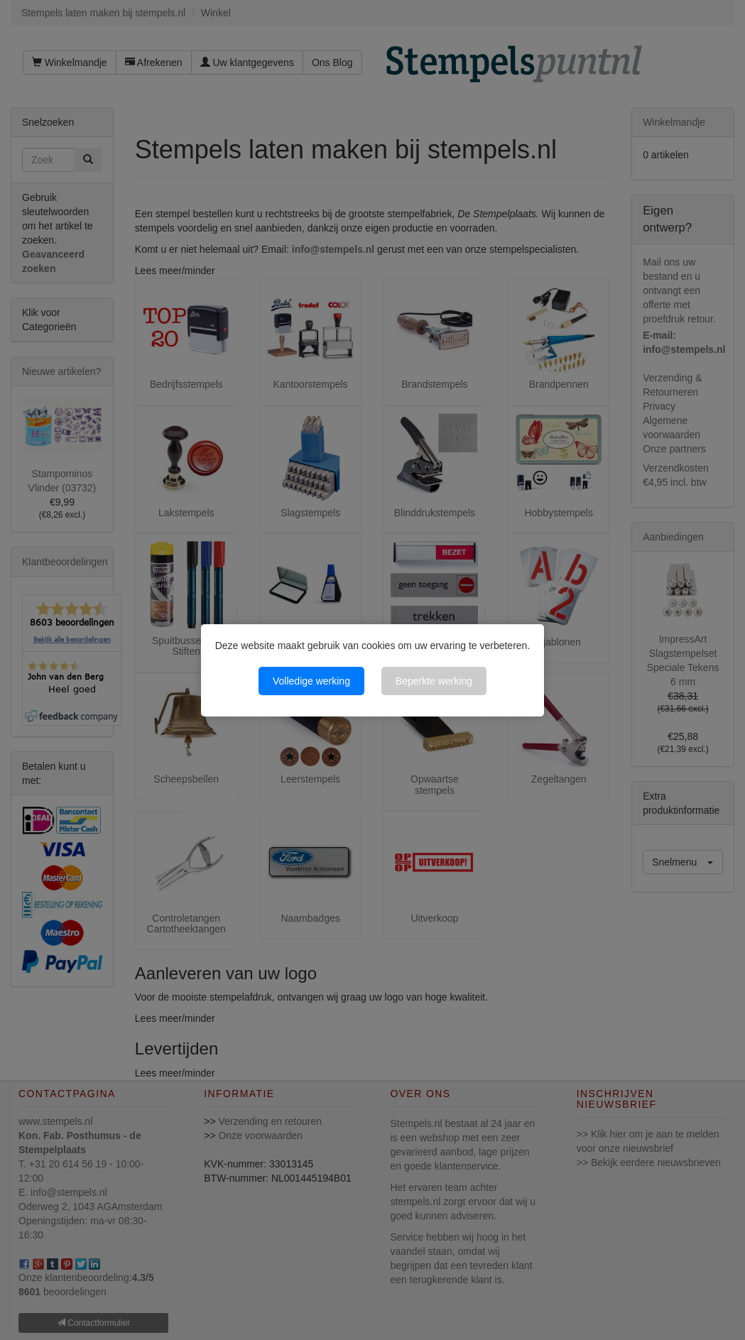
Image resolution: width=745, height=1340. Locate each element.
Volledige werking (311, 681)
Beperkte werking (434, 681)
